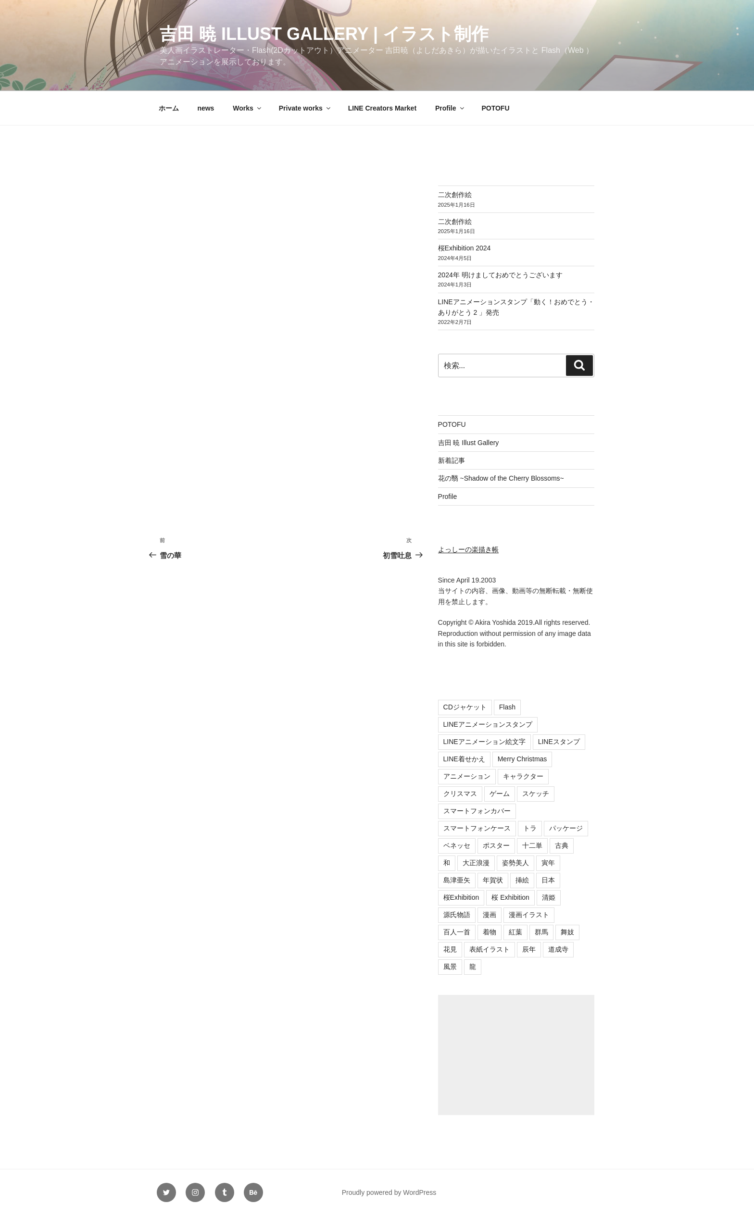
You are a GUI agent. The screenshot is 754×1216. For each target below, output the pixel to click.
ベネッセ (456, 845)
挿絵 (522, 880)
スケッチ (535, 793)
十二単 (532, 845)
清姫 (548, 897)
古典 (561, 845)
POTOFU (495, 108)
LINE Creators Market (382, 108)
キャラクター (523, 776)
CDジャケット (465, 707)
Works (248, 108)
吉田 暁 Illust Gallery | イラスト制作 (324, 34)
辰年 (529, 949)
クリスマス (460, 793)
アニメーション (466, 776)
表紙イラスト (489, 949)
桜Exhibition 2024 (464, 248)
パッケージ (566, 828)
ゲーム (500, 793)
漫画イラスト (529, 914)
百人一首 (456, 932)
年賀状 (493, 880)
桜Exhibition (461, 897)
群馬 (541, 932)
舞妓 (567, 932)
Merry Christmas (522, 759)
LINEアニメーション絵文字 (484, 741)
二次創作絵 (455, 195)
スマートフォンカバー (477, 811)
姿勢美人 (515, 863)
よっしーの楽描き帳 (468, 549)
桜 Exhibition (510, 897)
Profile (450, 108)
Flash (507, 707)
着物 (489, 932)
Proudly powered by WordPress (389, 1192)
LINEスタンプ (559, 741)
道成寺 (558, 949)
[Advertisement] (516, 1055)
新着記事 (451, 460)
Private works (305, 108)
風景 (450, 966)
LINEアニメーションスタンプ (487, 724)
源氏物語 (456, 914)
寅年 (548, 863)
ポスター (496, 845)
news (205, 108)
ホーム (169, 108)
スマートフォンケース (477, 828)
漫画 (489, 914)
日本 (548, 880)
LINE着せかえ (464, 759)
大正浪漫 (476, 863)
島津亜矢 (456, 880)
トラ (530, 828)
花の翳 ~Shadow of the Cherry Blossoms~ (501, 478)
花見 (450, 949)
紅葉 (515, 932)
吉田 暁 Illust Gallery (468, 443)
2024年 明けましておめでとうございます (500, 275)
